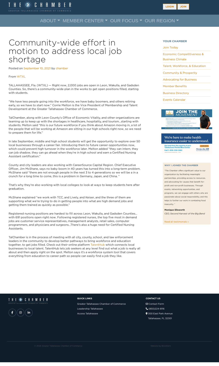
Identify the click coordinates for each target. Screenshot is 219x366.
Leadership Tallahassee (90, 308)
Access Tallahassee (87, 313)
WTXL (21, 76)
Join (183, 6)
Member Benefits (175, 86)
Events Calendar (174, 99)
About (48, 20)
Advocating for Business (180, 79)
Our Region (160, 20)
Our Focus (124, 20)
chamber (62, 68)
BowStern (166, 346)
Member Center (83, 20)
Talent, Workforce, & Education (184, 66)
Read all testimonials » (176, 221)
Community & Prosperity (180, 72)
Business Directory (176, 93)
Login (170, 6)
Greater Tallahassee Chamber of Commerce (101, 303)
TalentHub (98, 244)
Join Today (170, 47)
